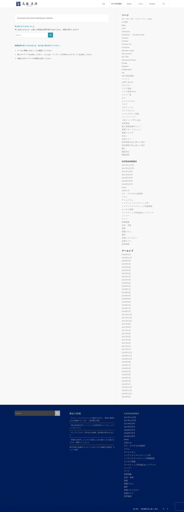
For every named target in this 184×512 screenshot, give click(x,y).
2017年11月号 (128, 165)
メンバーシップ (128, 117)
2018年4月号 (127, 184)
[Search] (163, 4)
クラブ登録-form (129, 91)
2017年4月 (126, 340)
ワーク (125, 219)
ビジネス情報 (127, 209)
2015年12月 (127, 387)
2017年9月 (126, 324)
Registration (127, 69)
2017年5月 (126, 337)
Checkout (126, 31)
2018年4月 (126, 302)
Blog (124, 25)
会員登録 (125, 123)
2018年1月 (126, 311)
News (124, 187)
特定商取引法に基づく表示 (133, 142)
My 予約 (125, 57)
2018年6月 (126, 299)
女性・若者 (126, 225)
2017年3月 (126, 343)
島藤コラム (126, 231)
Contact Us (126, 44)
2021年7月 (126, 276)
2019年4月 (126, 286)
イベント (125, 79)
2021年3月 (126, 280)
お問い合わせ (127, 82)
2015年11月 (127, 390)
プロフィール (127, 107)
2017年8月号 (127, 175)
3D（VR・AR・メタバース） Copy (137, 19)
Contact (125, 38)
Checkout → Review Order (133, 35)
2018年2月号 (127, 178)
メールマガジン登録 (130, 114)
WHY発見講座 (128, 76)
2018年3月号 (127, 181)
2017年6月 (126, 333)
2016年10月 (127, 359)
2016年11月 (127, 356)
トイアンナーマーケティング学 (135, 203)
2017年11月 (127, 318)
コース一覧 (126, 95)
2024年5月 (126, 264)
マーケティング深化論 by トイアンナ (138, 212)
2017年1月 (126, 349)
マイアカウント (128, 110)
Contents (125, 47)
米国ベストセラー (129, 238)
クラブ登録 (126, 88)
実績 (124, 228)
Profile (124, 63)
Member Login (128, 50)
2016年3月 (126, 378)
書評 (124, 235)
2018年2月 (126, 308)
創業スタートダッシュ (131, 129)
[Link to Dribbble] (167, 509)
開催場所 (125, 155)
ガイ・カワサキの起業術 (132, 193)
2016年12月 (127, 352)
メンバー (125, 216)
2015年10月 (127, 393)
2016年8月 (126, 362)
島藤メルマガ (127, 133)
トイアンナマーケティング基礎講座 (137, 206)
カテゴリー (126, 85)
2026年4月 (126, 254)
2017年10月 (127, 321)
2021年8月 (126, 273)
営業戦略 (125, 222)
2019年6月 (126, 283)
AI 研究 (125, 22)
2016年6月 (126, 368)
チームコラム (127, 200)
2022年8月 (126, 267)
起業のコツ (126, 241)
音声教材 (125, 244)
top (123, 73)
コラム (125, 197)
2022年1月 (126, 270)
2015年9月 (126, 397)
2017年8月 (126, 327)
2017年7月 (126, 330)
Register (125, 66)
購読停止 (125, 152)
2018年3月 (126, 305)
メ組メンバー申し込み (131, 120)
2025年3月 (126, 261)
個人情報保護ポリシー (131, 126)
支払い (125, 136)
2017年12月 (127, 314)
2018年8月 (126, 296)
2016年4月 (126, 374)
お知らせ (125, 190)
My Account (127, 53)
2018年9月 (126, 292)
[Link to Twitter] (163, 509)
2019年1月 (126, 289)
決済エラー (126, 139)
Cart (123, 28)
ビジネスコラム (128, 101)
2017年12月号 (128, 168)
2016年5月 (126, 371)
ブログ (125, 104)
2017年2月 (126, 346)
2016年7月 (126, 365)
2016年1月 (126, 384)
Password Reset (129, 60)
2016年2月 (126, 381)
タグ (124, 98)
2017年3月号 (127, 171)
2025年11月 (127, 258)
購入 (124, 148)
